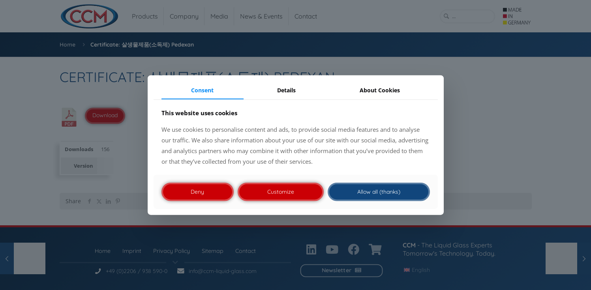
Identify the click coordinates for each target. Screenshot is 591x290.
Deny (197, 191)
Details (286, 90)
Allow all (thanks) (378, 191)
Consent (202, 90)
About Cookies (380, 90)
